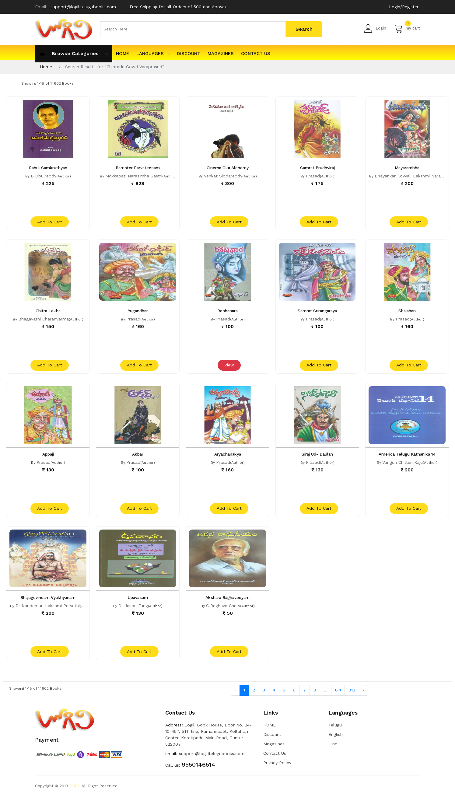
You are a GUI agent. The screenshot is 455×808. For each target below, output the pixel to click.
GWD (74, 797)
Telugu (335, 736)
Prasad (313, 175)
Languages (153, 53)
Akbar (138, 459)
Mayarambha (407, 167)
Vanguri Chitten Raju (402, 468)
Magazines (221, 53)
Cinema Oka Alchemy (227, 167)
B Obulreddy (43, 175)
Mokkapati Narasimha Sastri (133, 175)
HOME (122, 53)
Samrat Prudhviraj (317, 167)
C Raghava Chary (223, 614)
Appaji (47, 459)
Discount (188, 53)
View (228, 371)
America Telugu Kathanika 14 (407, 459)
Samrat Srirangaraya (317, 313)
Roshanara (227, 313)
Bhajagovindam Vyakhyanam (48, 605)
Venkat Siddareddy (223, 175)
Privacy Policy (277, 773)
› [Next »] (363, 701)
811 (338, 701)
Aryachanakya (227, 459)
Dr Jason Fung (133, 614)
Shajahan (407, 313)
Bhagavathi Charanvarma (43, 322)
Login (375, 28)
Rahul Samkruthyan (48, 167)
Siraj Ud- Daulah (317, 459)
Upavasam (138, 605)
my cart (407, 28)
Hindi (333, 755)
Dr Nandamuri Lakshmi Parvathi (48, 614)
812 (351, 701)
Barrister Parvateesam (137, 167)
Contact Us (255, 53)
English (335, 745)
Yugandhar (138, 313)
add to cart (48, 224)
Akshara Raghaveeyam (227, 605)
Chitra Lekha (47, 313)
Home (46, 66)
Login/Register (403, 6)
